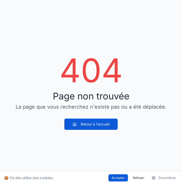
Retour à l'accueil (91, 124)
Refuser (138, 178)
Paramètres (163, 178)
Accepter (118, 178)
